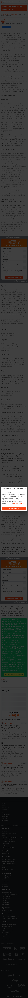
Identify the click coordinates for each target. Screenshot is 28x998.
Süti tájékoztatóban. (19, 503)
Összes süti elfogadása (14, 508)
